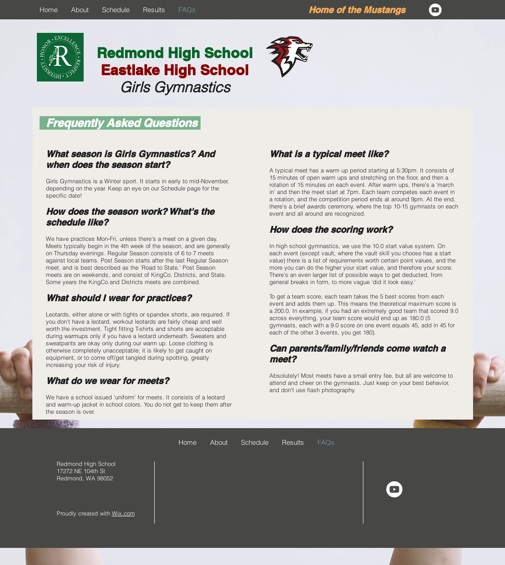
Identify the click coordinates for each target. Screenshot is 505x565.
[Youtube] (435, 10)
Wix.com (123, 513)
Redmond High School (175, 52)
